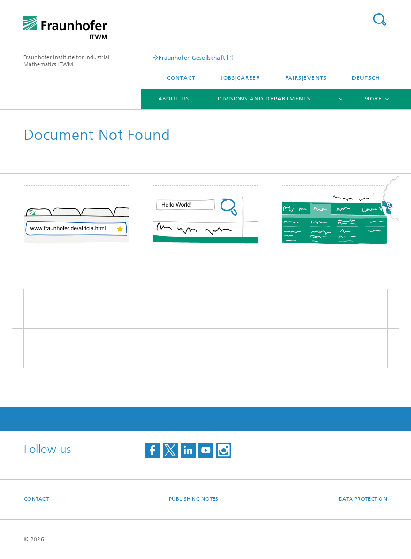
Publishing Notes (193, 499)
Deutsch (366, 78)
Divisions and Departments (264, 98)
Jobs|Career (240, 78)
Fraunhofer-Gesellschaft (192, 57)
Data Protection (363, 499)
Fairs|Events (306, 78)
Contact (181, 78)
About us (173, 98)
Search (379, 19)
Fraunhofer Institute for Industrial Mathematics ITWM (66, 61)
